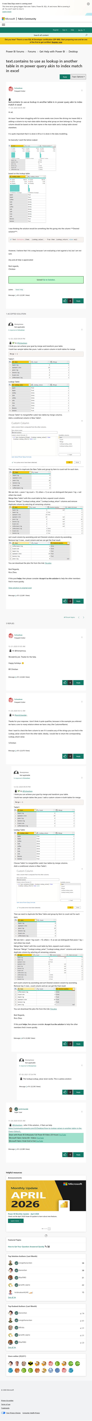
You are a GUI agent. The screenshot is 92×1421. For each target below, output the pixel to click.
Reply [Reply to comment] (78, 601)
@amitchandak (20, 715)
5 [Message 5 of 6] (26, 1087)
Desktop (73, 51)
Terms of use (5, 1405)
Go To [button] (80, 30)
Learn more (6, 11)
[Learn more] (16, 1221)
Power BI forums (15, 51)
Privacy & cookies (7, 1401)
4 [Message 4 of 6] (15, 596)
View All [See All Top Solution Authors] (12, 1297)
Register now (57, 42)
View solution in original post (20, 588)
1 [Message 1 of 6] (15, 295)
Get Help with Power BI (52, 51)
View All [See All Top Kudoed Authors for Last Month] (12, 1347)
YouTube (62, 1135)
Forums (32, 51)
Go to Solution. (49, 280)
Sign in (64, 30)
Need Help (19, 289)
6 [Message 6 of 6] (15, 677)
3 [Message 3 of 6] (15, 751)
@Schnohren (22, 343)
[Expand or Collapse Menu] (3, 24)
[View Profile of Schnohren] (18, 88)
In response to (16, 330)
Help (72, 30)
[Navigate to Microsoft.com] (8, 18)
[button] (65, 76)
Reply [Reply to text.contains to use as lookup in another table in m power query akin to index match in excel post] (78, 301)
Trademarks (5, 1408)
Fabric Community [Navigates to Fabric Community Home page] (27, 18)
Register (56, 30)
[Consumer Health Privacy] (31, 1413)
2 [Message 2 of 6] (15, 1149)
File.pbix (48, 563)
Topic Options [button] (77, 76)
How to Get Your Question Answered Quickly (26, 1247)
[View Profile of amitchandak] (23, 1109)
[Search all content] (61, 35)
